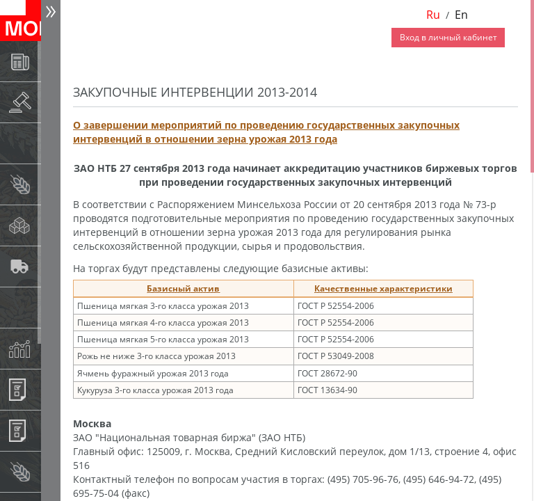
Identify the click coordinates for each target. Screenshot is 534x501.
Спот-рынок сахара (53, 225)
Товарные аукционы (53, 143)
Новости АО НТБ (53, 60)
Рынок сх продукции (53, 471)
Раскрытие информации (53, 102)
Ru (433, 14)
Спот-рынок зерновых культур (53, 184)
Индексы (53, 348)
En (461, 14)
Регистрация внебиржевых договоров (53, 430)
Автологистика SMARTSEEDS (53, 266)
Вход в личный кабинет (448, 37)
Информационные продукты (53, 389)
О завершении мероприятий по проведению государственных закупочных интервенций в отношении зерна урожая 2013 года (266, 131)
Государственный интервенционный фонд (53, 307)
